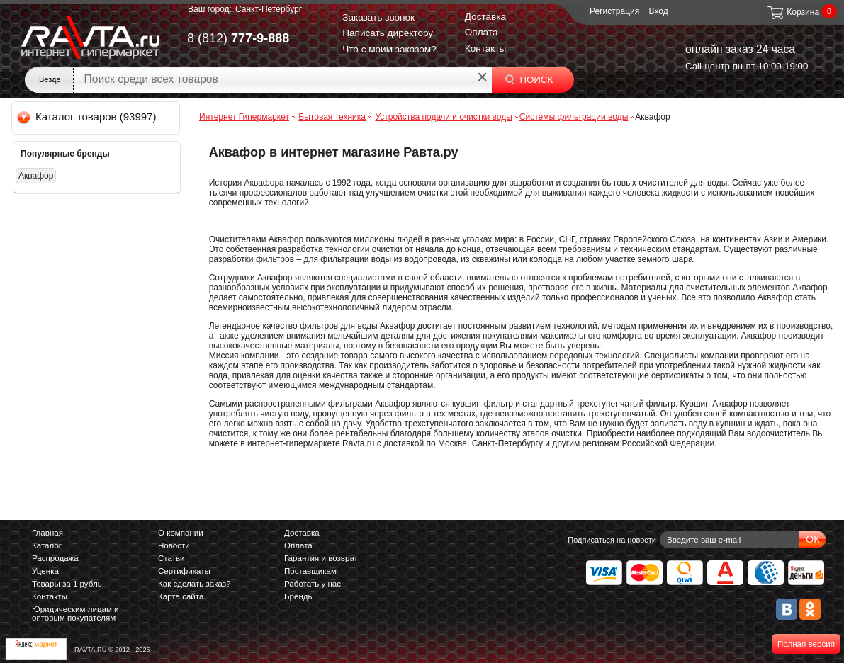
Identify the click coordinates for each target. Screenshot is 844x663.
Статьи (171, 558)
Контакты (486, 48)
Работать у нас (312, 583)
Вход (658, 11)
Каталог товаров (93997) (87, 116)
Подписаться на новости (612, 540)
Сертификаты (184, 571)
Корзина (792, 12)
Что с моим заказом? (389, 49)
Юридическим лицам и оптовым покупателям (75, 613)
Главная (47, 532)
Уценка (45, 571)
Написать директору (387, 33)
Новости (174, 545)
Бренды (299, 596)
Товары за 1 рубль (67, 583)
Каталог (47, 545)
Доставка (485, 16)
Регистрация (614, 11)
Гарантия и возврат (321, 558)
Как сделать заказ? (194, 583)
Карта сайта (180, 596)
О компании (180, 532)
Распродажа (55, 558)
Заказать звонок (378, 17)
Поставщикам (310, 571)
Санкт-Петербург (268, 9)
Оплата (481, 32)
